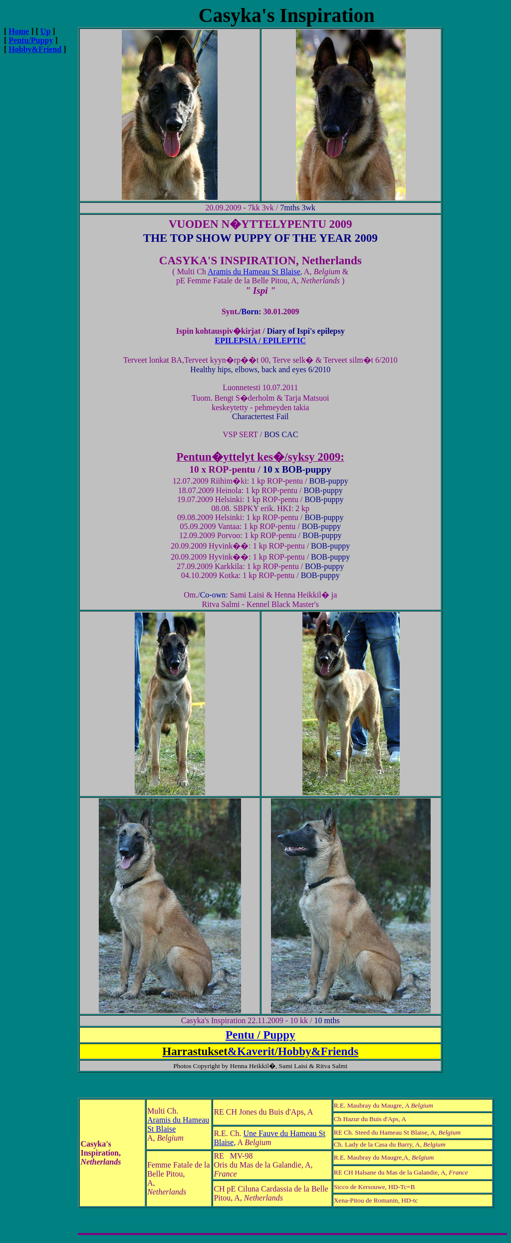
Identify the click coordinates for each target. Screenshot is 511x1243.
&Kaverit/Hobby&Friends (260, 1051)
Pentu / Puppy (260, 1034)
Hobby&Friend (34, 49)
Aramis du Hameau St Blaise (254, 271)
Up (45, 31)
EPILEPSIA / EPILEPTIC (260, 340)
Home (18, 31)
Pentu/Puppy (30, 40)
